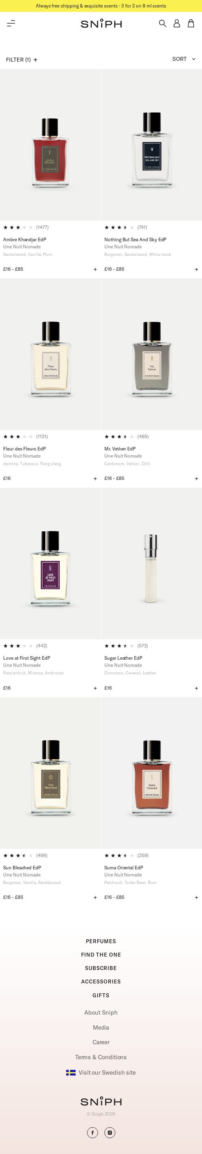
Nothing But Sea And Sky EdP (135, 239)
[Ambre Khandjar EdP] (50, 145)
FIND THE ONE (101, 954)
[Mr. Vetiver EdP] (151, 354)
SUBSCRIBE (101, 968)
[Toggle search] (163, 23)
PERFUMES (101, 941)
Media (101, 1027)
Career (101, 1042)
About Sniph (100, 1012)
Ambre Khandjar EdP (24, 239)
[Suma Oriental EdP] (151, 773)
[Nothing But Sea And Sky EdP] (151, 145)
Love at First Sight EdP (26, 658)
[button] (101, 23)
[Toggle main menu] (11, 23)
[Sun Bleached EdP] (50, 773)
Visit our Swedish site (101, 1072)
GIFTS (101, 995)
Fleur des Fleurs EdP (24, 449)
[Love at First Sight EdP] (50, 563)
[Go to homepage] (101, 1101)
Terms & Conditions (101, 1057)
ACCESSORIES (100, 981)
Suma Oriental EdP (123, 868)
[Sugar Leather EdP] (151, 563)
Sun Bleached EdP (22, 868)
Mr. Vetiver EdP (119, 449)
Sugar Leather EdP (123, 658)
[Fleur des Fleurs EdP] (50, 354)
